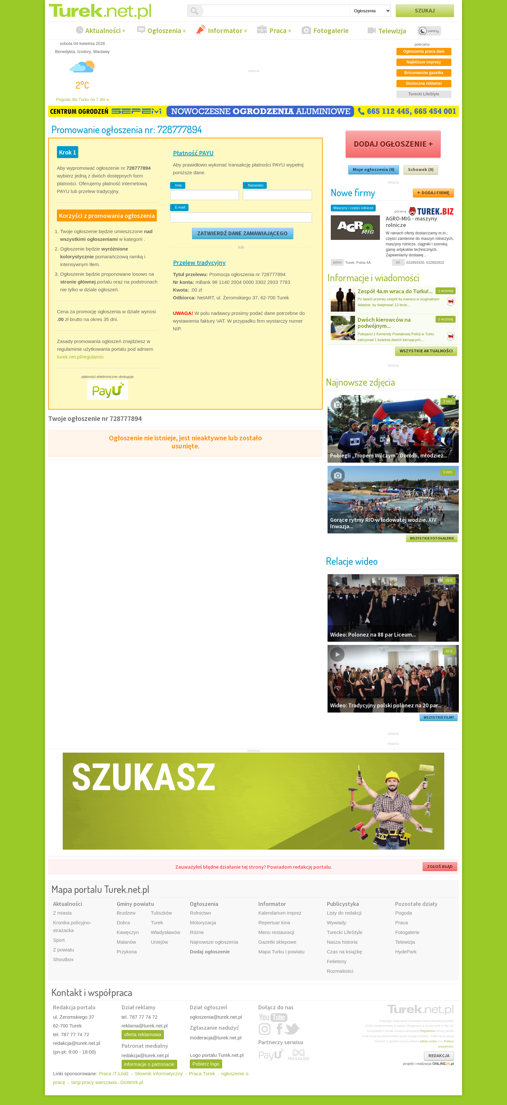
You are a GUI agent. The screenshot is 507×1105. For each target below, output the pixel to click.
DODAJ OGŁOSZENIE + (393, 144)
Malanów (126, 942)
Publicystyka (343, 903)
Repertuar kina (274, 922)
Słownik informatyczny (159, 1073)
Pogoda (403, 913)
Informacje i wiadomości (373, 277)
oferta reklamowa (142, 1034)
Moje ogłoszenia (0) (373, 169)
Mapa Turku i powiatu (281, 951)
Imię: (178, 185)
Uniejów (159, 942)
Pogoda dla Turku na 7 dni (82, 99)
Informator (225, 30)
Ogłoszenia (164, 30)
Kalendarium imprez (279, 913)
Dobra (123, 922)
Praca (277, 30)
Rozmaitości (340, 971)
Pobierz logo (205, 1064)
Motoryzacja (203, 922)
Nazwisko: (254, 185)
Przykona (127, 951)
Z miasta (62, 913)
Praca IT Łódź (114, 1073)
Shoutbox (63, 959)
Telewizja (392, 30)
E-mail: (179, 207)
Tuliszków (161, 913)
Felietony (337, 961)
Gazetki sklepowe (277, 942)
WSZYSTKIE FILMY (439, 717)
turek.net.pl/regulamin (80, 356)
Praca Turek (202, 1073)
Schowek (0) (421, 169)
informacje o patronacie (149, 1064)
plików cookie (428, 1041)
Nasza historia (342, 942)
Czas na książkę (344, 951)
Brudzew (126, 913)
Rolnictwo (200, 913)
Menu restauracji (276, 932)
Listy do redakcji (344, 913)
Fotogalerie (331, 30)
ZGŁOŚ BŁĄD (440, 866)
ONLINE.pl (443, 1064)
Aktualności (103, 30)
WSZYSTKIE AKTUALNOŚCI (426, 351)
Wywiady (336, 922)
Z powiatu (63, 949)
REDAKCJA (438, 1055)
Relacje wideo (352, 560)
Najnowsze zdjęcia (360, 381)
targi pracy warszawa (94, 1082)
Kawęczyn (128, 932)
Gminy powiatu (135, 903)
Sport (59, 940)
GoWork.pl (131, 1082)
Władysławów (165, 932)
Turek (157, 922)
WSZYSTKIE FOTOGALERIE (432, 538)
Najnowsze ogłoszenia (214, 942)
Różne (197, 932)
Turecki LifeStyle (344, 932)
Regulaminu (428, 1031)
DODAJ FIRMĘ (435, 193)
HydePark (405, 951)
